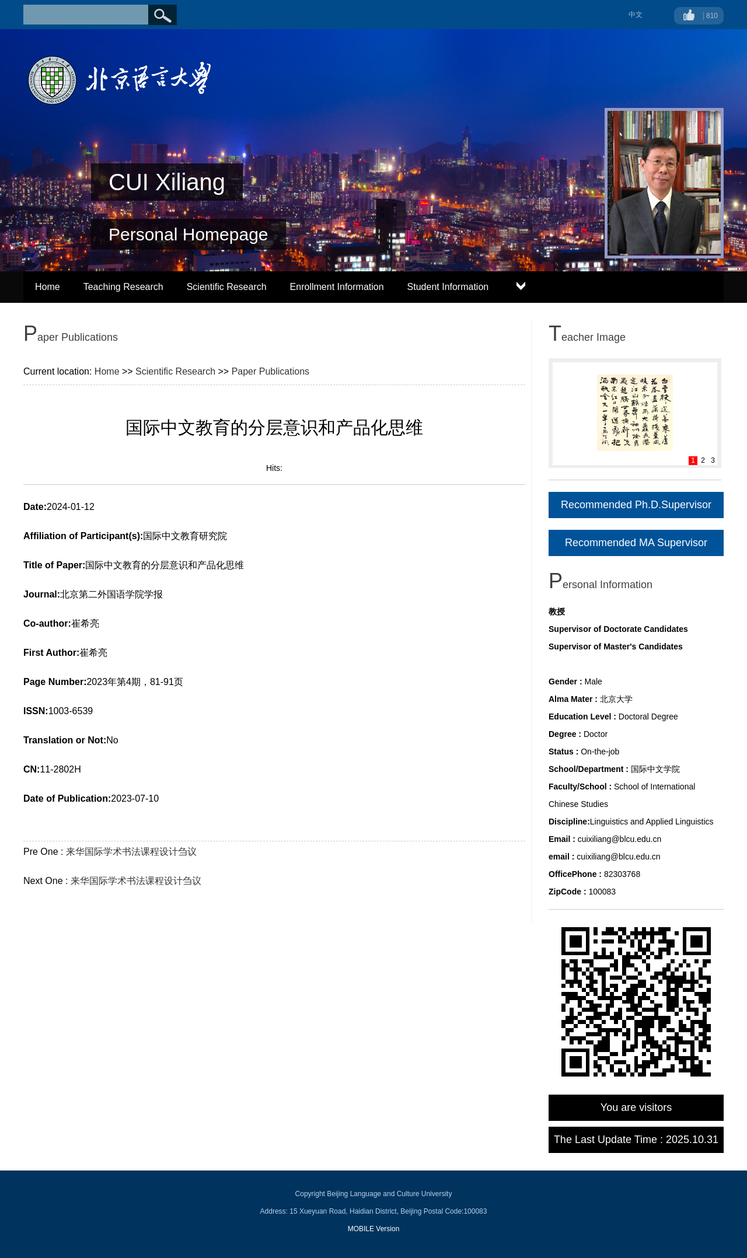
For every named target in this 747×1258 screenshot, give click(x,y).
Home (47, 287)
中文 (636, 15)
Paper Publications (270, 371)
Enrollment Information (337, 287)
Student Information (448, 287)
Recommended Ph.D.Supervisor (636, 505)
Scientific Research (227, 287)
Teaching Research (123, 287)
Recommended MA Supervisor (636, 542)
